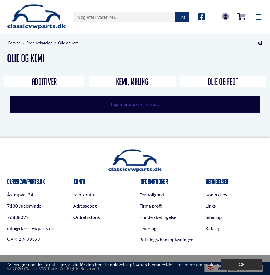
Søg (182, 17)
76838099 (17, 217)
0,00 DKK (241, 16)
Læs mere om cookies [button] (197, 264)
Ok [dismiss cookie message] (241, 264)
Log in (225, 16)
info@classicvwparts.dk (30, 228)
